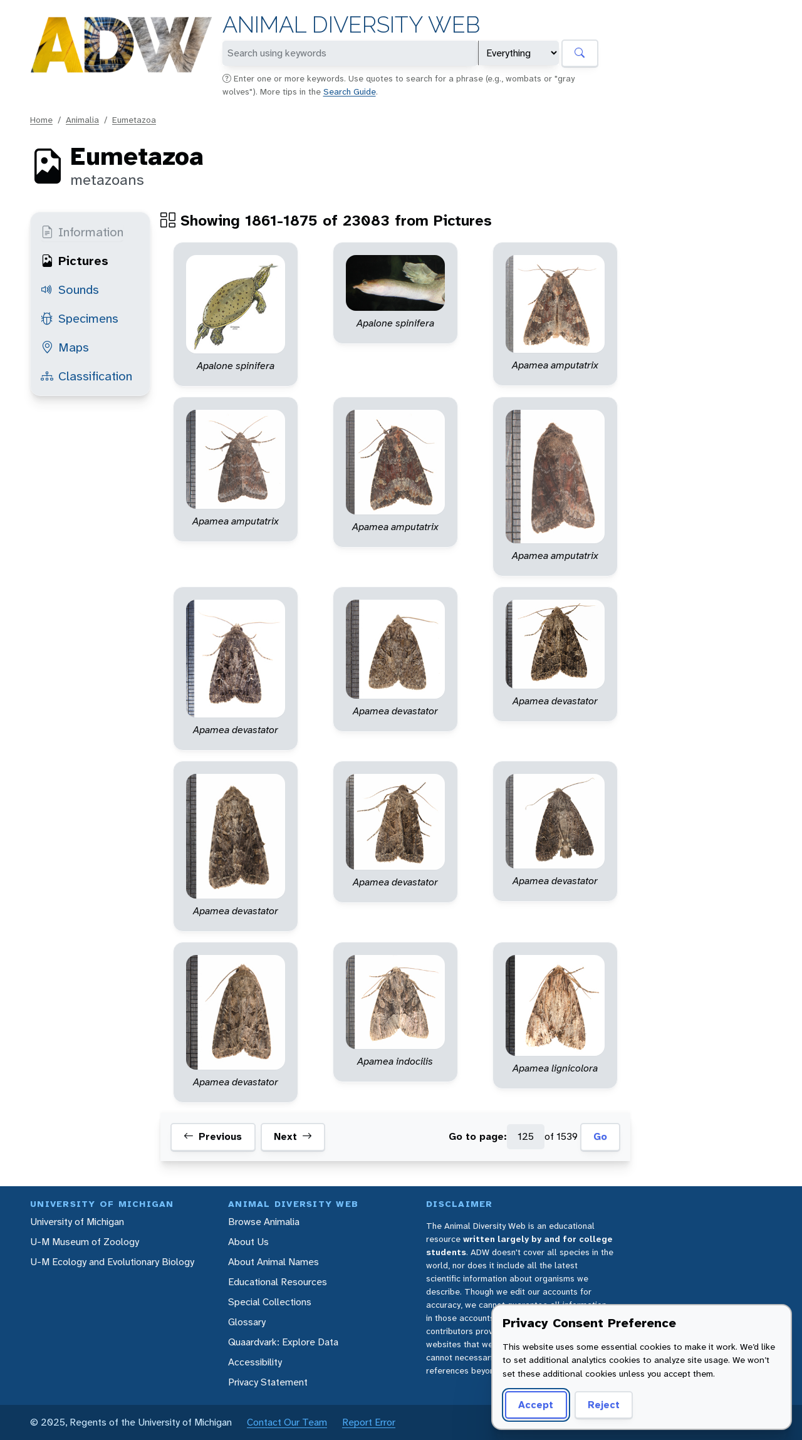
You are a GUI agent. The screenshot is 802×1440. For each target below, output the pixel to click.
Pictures (74, 260)
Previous (213, 1136)
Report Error (368, 1422)
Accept (535, 1404)
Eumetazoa (134, 119)
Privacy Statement (268, 1382)
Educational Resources (277, 1281)
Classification (86, 376)
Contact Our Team (287, 1422)
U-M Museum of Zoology (84, 1241)
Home (41, 119)
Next (293, 1136)
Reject (604, 1404)
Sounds (70, 289)
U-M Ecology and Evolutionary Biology (112, 1261)
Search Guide (349, 91)
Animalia (82, 119)
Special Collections (269, 1301)
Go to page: (478, 1136)
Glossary (247, 1321)
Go (600, 1136)
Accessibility (255, 1362)
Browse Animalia (263, 1221)
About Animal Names (273, 1261)
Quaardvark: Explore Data (283, 1342)
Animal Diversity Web (351, 24)
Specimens (79, 318)
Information (82, 231)
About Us (248, 1241)
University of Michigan (77, 1221)
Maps (65, 347)
